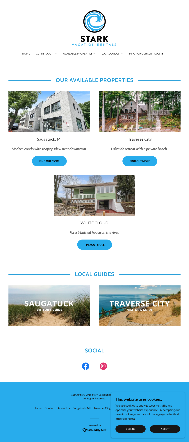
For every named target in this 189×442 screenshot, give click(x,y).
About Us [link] (64, 408)
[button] (46, 53)
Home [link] (26, 53)
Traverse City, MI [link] (104, 408)
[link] (94, 28)
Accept (165, 428)
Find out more (49, 161)
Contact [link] (49, 408)
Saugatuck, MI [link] (82, 408)
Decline (130, 428)
